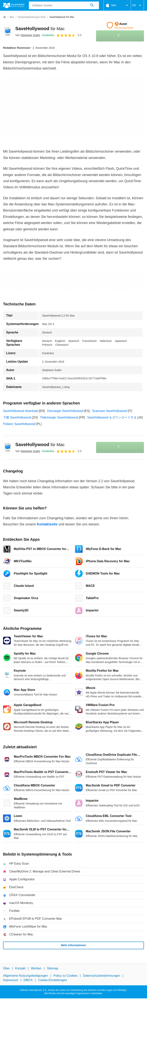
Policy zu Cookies (65, 975)
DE (137, 5)
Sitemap (52, 968)
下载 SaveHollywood (17, 417)
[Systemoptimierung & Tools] (32, 17)
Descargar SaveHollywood (65, 411)
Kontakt (20, 968)
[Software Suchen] (92, 5)
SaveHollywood (40, 28)
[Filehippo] (13, 5)
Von (27, 35)
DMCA (28, 979)
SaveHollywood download (20, 411)
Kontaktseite (47, 524)
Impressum (10, 979)
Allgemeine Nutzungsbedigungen (25, 975)
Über (6, 968)
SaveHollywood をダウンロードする (112, 417)
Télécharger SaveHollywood (59, 417)
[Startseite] (4, 17)
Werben (36, 968)
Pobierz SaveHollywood (19, 424)
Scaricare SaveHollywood (109, 411)
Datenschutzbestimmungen (101, 975)
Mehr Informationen (73, 945)
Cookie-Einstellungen (52, 979)
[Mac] (12, 17)
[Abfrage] (64, 5)
